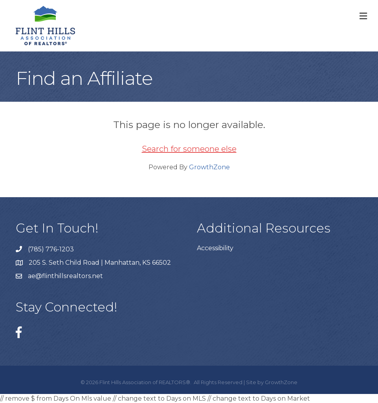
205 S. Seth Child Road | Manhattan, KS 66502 (100, 262)
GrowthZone (209, 167)
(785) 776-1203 (51, 249)
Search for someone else (189, 149)
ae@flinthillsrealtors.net (65, 276)
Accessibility (215, 248)
